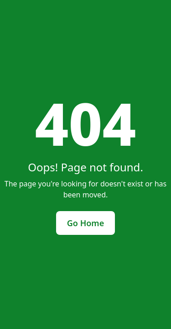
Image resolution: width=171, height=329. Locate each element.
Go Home (85, 223)
